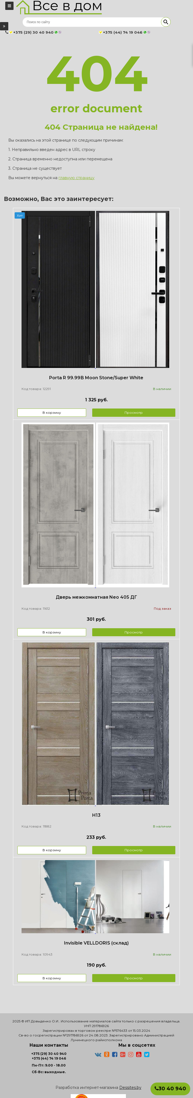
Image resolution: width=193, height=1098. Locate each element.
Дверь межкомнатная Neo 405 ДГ (96, 597)
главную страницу (76, 177)
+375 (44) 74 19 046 (49, 1058)
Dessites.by (130, 1087)
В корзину (52, 412)
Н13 (96, 815)
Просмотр (134, 412)
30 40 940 (170, 1089)
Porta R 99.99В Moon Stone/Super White (96, 377)
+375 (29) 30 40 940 (49, 1054)
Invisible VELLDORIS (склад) (96, 943)
